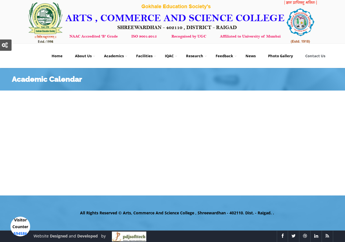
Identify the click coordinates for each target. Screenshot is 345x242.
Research (197, 55)
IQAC (171, 55)
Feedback (227, 55)
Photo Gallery (282, 55)
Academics (116, 55)
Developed (88, 236)
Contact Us (317, 55)
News (253, 55)
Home (59, 55)
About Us (85, 55)
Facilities (146, 55)
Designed (59, 236)
